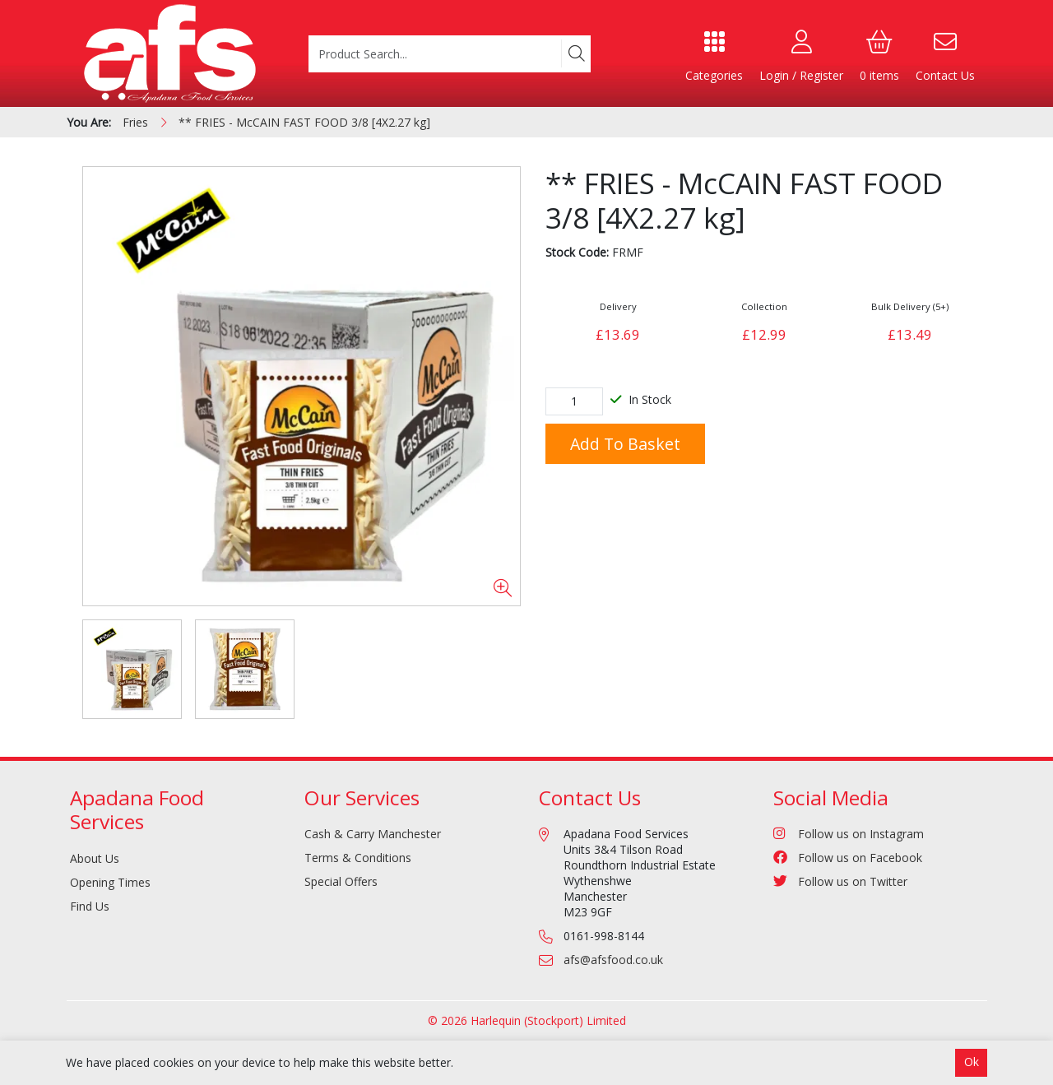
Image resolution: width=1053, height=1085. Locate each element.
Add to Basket (625, 444)
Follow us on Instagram (848, 834)
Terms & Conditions (357, 857)
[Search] (576, 53)
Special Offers (341, 881)
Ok (971, 1061)
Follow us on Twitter (840, 881)
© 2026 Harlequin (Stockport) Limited (527, 1020)
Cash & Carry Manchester (372, 834)
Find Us (89, 906)
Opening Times (110, 882)
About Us (94, 858)
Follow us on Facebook (847, 857)
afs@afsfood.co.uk (613, 959)
